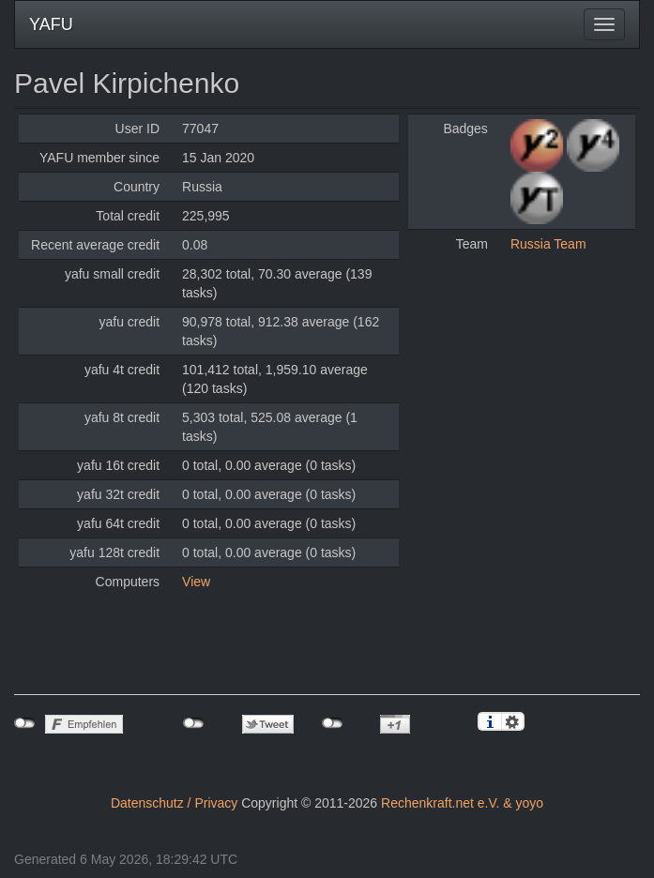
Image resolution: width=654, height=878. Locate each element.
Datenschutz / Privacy (174, 802)
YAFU (51, 24)
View (196, 581)
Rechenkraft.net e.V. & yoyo (462, 802)
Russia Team (548, 243)
